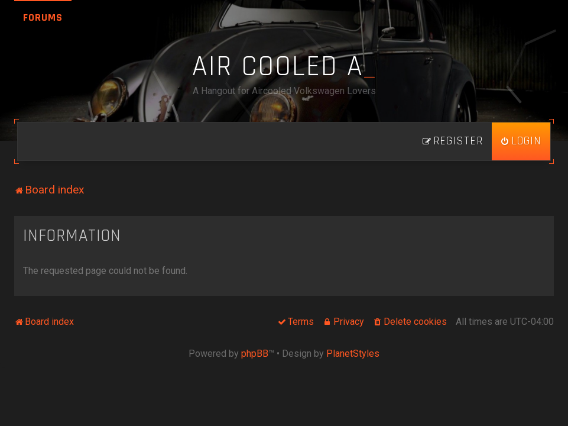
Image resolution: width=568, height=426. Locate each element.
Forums (43, 17)
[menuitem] (521, 141)
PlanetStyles (352, 353)
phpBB (254, 353)
